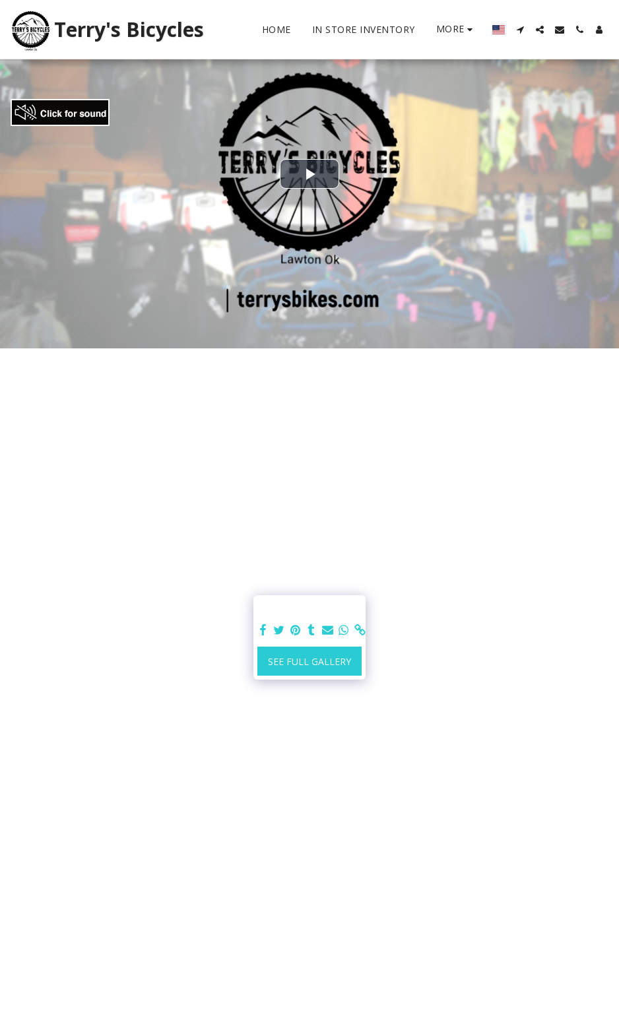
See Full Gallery (309, 661)
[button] (520, 29)
